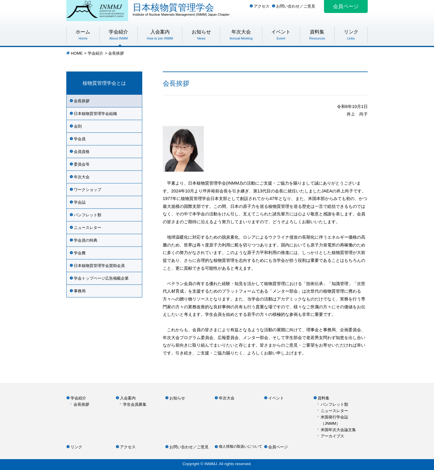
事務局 (80, 291)
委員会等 (82, 164)
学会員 (80, 139)
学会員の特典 (85, 240)
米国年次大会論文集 (338, 429)
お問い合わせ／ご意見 (295, 6)
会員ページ (346, 6)
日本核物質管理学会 (250, 9)
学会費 (80, 253)
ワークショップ (87, 189)
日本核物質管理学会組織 (95, 113)
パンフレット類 (87, 215)
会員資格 (82, 151)
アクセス (261, 6)
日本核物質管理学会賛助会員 (99, 265)
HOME (77, 53)
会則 (78, 126)
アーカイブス (332, 436)
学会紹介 (95, 53)
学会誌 (80, 202)
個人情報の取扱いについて (240, 446)
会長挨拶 (82, 101)
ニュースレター (87, 227)
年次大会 (82, 177)
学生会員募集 (134, 404)
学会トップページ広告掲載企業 (101, 278)
